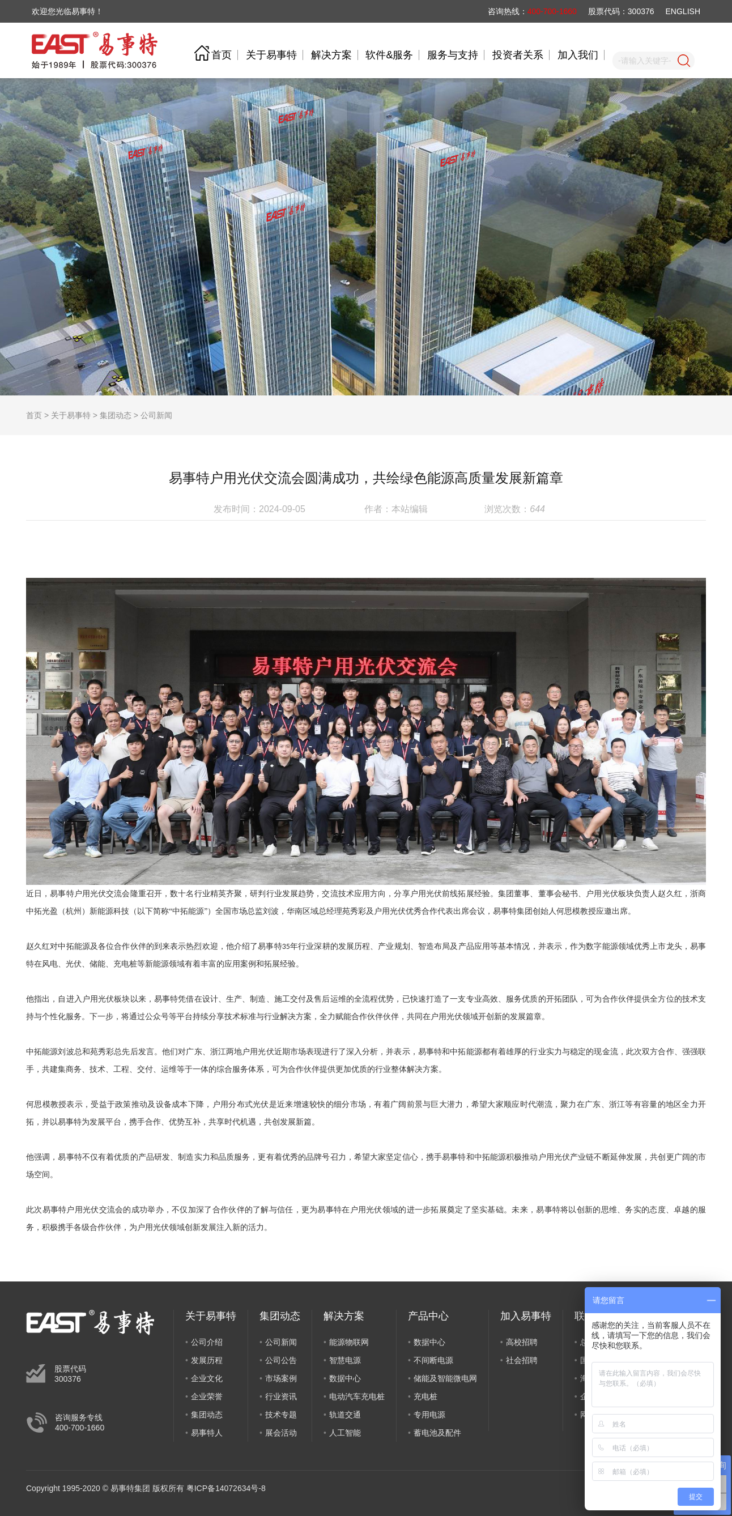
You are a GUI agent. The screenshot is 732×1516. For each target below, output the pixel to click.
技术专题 (281, 1414)
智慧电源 (345, 1360)
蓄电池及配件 (437, 1432)
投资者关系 (517, 55)
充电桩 (425, 1396)
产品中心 (428, 1316)
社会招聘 (522, 1360)
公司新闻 (156, 415)
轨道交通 (345, 1414)
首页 (221, 55)
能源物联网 (349, 1342)
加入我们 (577, 55)
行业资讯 (281, 1396)
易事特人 (207, 1432)
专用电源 (429, 1414)
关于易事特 (271, 55)
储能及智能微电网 (445, 1378)
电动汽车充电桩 (357, 1396)
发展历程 (207, 1360)
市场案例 (281, 1378)
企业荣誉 (207, 1396)
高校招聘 (522, 1342)
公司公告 (281, 1360)
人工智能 (345, 1432)
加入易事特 (525, 1316)
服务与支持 (452, 55)
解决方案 (331, 55)
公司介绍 (207, 1342)
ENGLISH (683, 11)
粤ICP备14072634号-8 (226, 1488)
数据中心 (345, 1378)
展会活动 (281, 1432)
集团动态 (115, 415)
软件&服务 (389, 55)
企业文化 (207, 1378)
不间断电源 (433, 1360)
